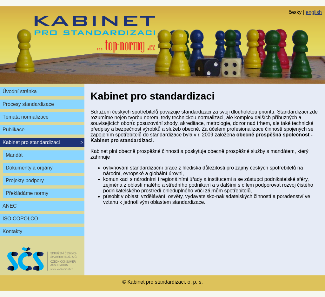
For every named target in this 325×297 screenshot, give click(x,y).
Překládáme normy (27, 193)
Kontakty (12, 231)
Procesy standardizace (28, 104)
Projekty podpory (25, 180)
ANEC (10, 206)
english (314, 12)
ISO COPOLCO (20, 218)
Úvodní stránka (20, 91)
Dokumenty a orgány (29, 167)
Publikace (13, 129)
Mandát (14, 155)
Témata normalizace (26, 117)
